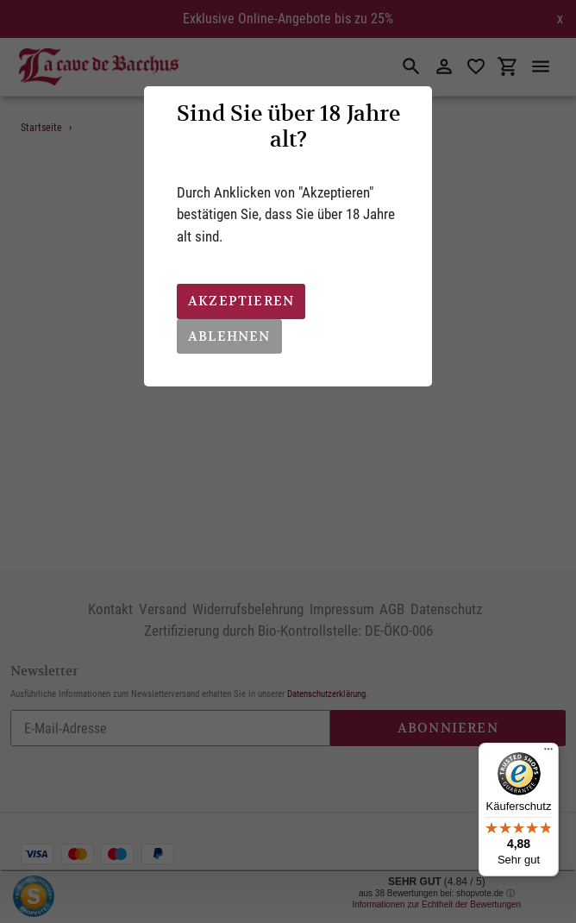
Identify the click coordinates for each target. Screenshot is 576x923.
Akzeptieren (241, 300)
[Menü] (548, 753)
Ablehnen (229, 336)
